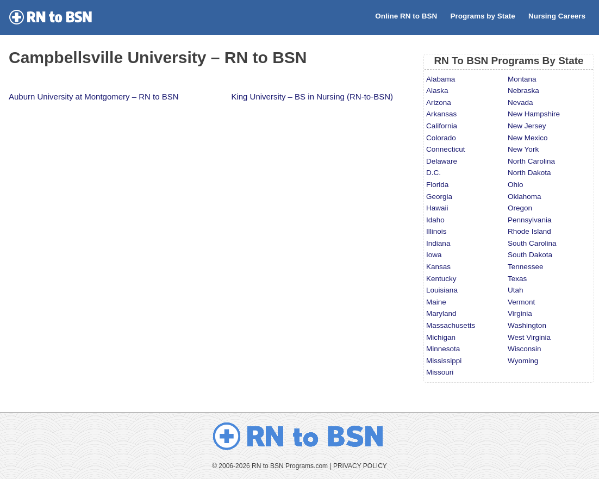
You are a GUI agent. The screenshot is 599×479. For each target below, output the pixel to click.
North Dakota (529, 173)
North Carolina (531, 161)
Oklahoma (524, 196)
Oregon (520, 208)
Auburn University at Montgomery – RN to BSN (94, 96)
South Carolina (532, 243)
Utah (515, 290)
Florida (437, 185)
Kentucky (441, 279)
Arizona (438, 102)
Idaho (435, 220)
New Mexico (528, 138)
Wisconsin (524, 349)
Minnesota (443, 349)
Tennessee (525, 267)
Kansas (438, 267)
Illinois (436, 231)
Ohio (515, 185)
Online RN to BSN (406, 16)
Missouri (439, 372)
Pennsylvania (529, 220)
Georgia (439, 196)
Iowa (434, 255)
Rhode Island (529, 231)
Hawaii (437, 208)
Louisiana (442, 290)
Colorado (441, 138)
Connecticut (445, 149)
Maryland (441, 313)
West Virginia (529, 337)
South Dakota (530, 255)
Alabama (440, 79)
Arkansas (441, 114)
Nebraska (523, 90)
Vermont (521, 302)
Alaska (437, 90)
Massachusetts (450, 325)
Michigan (441, 337)
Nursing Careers (556, 16)
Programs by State (482, 16)
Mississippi (443, 361)
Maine (436, 302)
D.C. (433, 173)
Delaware (441, 161)
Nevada (520, 102)
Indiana (438, 243)
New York (523, 149)
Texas (517, 279)
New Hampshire (534, 114)
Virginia (520, 313)
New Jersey (527, 126)
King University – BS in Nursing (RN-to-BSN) (312, 96)
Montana (522, 79)
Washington (527, 325)
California (441, 126)
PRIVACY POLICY (360, 466)
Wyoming (523, 361)
